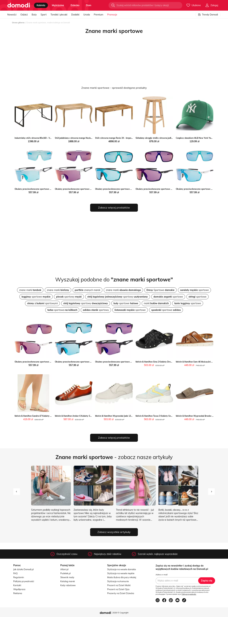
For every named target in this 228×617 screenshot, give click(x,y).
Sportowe (160, 290)
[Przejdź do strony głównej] (18, 5)
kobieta (41, 5)
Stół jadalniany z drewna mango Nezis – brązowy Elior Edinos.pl (84, 138)
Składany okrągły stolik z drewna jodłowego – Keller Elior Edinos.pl (167, 138)
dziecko (75, 5)
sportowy (69, 296)
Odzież (24, 14)
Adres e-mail (162, 574)
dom (88, 5)
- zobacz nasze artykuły (114, 457)
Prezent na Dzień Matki (119, 585)
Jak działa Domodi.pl (23, 569)
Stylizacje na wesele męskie (120, 573)
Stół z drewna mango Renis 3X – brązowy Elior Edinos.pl (121, 138)
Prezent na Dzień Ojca (118, 589)
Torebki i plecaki (59, 14)
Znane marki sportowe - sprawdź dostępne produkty (114, 87)
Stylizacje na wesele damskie (121, 569)
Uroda (86, 14)
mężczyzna (58, 5)
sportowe (194, 290)
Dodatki (75, 14)
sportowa (62, 309)
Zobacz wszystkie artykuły (114, 532)
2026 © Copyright (120, 612)
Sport (44, 14)
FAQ (15, 573)
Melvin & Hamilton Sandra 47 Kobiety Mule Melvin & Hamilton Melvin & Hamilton (52, 416)
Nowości (11, 14)
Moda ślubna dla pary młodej (121, 577)
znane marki (30, 290)
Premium (98, 14)
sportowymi (42, 303)
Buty (34, 14)
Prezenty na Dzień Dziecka (120, 593)
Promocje (112, 14)
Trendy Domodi (208, 14)
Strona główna (18, 22)
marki (156, 303)
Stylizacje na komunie (118, 581)
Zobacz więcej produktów (114, 207)
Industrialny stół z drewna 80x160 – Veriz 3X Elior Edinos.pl (42, 138)
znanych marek (87, 290)
